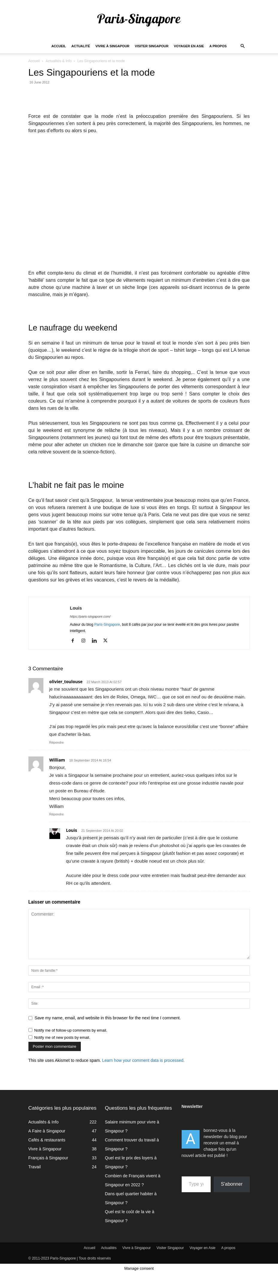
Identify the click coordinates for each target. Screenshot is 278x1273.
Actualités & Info (58, 61)
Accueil (58, 46)
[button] (243, 46)
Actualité (81, 46)
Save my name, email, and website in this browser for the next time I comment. (108, 1017)
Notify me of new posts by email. (62, 1037)
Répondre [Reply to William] (56, 814)
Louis (76, 607)
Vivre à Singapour (112, 46)
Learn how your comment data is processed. (143, 1060)
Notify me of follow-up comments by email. (70, 1030)
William (57, 760)
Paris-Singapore (107, 624)
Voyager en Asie (189, 46)
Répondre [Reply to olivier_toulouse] (56, 742)
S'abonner (231, 1184)
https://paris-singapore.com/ (90, 616)
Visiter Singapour (151, 46)
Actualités (109, 1248)
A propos (218, 46)
